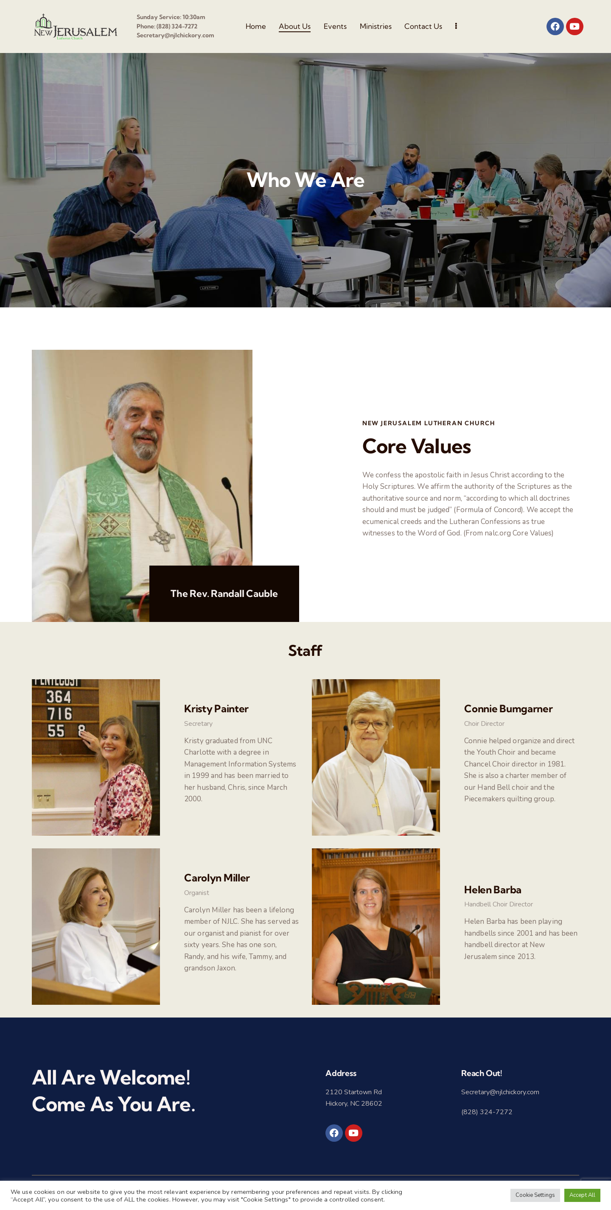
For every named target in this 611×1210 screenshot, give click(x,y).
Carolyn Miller (217, 877)
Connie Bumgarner (508, 708)
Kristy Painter (216, 708)
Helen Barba (492, 889)
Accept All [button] (582, 1195)
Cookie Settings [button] (535, 1195)
